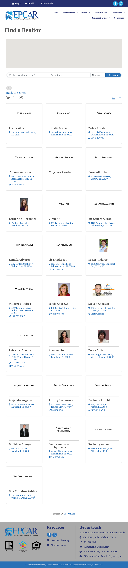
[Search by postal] (70, 75)
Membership (69, 13)
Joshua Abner (17, 128)
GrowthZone (70, 513)
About (55, 13)
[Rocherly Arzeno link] (103, 429)
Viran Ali (54, 218)
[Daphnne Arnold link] (103, 385)
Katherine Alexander (22, 218)
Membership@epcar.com (96, 547)
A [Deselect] (9, 88)
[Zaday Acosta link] (104, 113)
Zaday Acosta (96, 128)
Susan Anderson (98, 259)
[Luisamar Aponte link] (24, 335)
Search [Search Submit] (113, 75)
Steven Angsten (98, 303)
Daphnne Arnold (99, 400)
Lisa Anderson (58, 259)
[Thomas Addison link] (24, 157)
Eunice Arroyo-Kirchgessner (59, 446)
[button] (59, 43)
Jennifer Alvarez (19, 259)
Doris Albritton (98, 172)
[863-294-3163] (44, 3)
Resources (117, 13)
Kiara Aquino (57, 350)
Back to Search (16, 92)
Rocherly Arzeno (99, 444)
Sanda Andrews (58, 303)
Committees (101, 13)
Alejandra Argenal (21, 400)
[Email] (29, 3)
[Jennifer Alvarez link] (24, 245)
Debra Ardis (96, 350)
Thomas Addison (20, 172)
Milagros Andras (20, 303)
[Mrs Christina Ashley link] (24, 476)
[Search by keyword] (28, 75)
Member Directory (60, 540)
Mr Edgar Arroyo (20, 444)
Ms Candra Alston (100, 218)
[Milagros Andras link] (24, 289)
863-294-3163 (90, 542)
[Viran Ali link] (64, 204)
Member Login (58, 545)
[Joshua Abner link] (24, 113)
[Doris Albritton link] (103, 157)
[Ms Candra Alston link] (104, 204)
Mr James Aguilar (60, 172)
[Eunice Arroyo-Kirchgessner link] (64, 429)
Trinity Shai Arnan (61, 400)
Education (85, 13)
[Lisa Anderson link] (64, 245)
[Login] (16, 3)
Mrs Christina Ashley (23, 491)
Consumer (119, 18)
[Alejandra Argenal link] (24, 385)
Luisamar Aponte (20, 350)
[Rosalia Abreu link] (64, 113)
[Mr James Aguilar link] (64, 157)
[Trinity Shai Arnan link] (64, 385)
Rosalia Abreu (58, 128)
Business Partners (99, 18)
